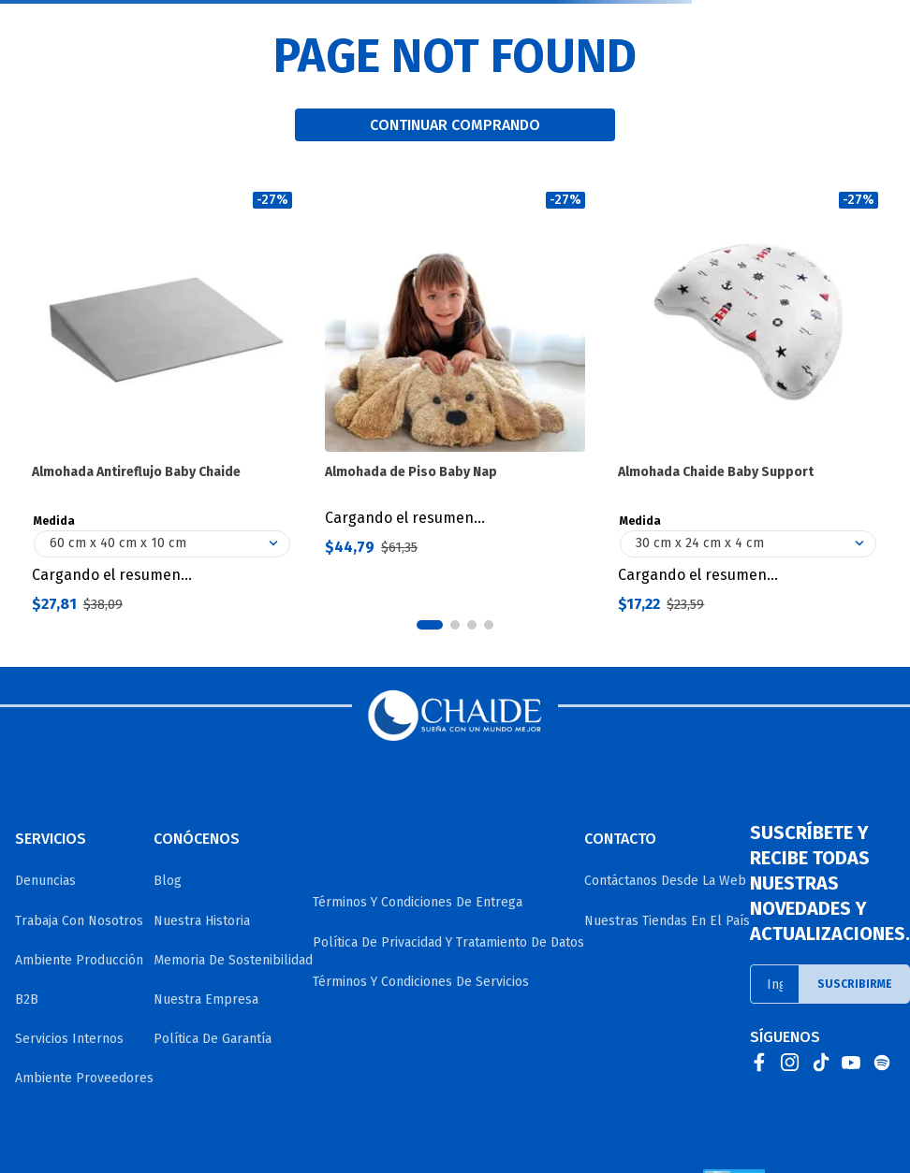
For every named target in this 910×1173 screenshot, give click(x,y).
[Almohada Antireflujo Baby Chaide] (161, 402)
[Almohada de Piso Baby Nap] (455, 402)
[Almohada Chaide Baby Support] (748, 402)
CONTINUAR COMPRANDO (455, 125)
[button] (430, 625)
